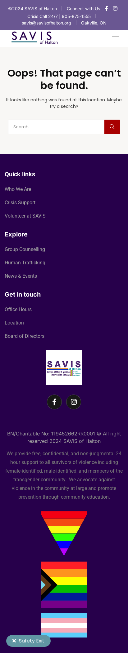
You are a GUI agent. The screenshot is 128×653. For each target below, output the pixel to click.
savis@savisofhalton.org (46, 22)
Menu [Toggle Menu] (115, 38)
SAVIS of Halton (82, 441)
